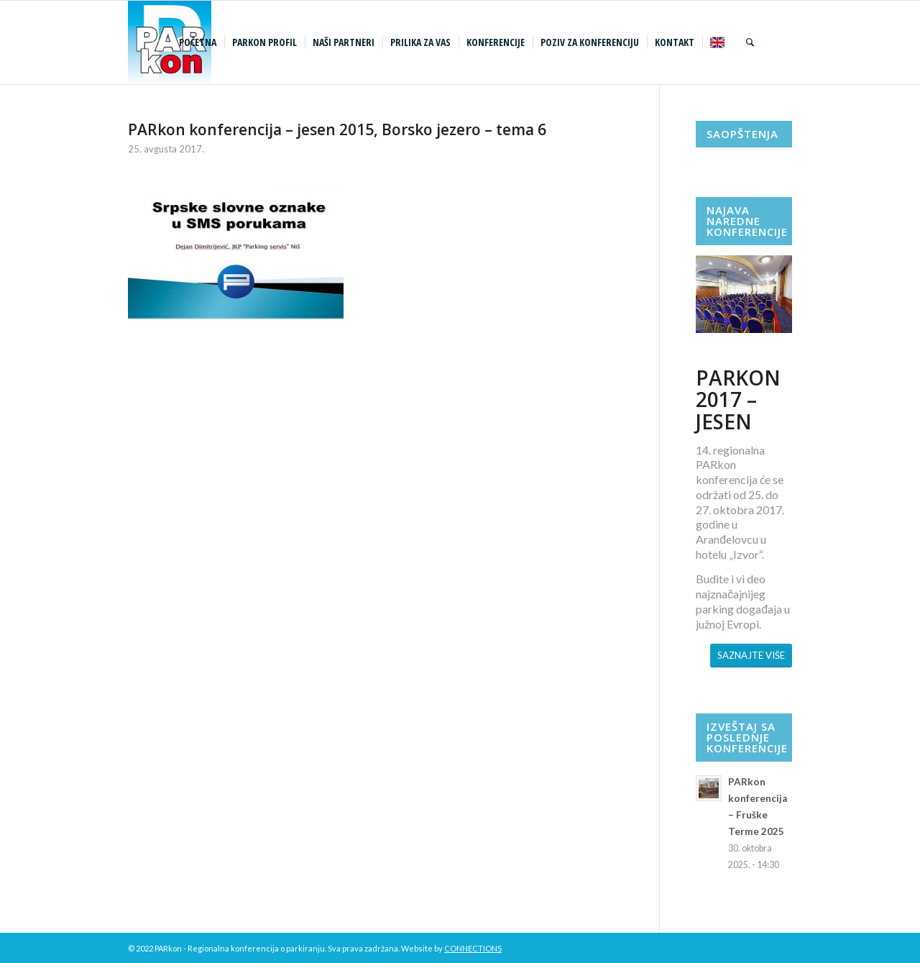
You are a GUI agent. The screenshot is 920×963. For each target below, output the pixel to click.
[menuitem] (199, 42)
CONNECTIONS (473, 948)
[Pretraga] (750, 42)
